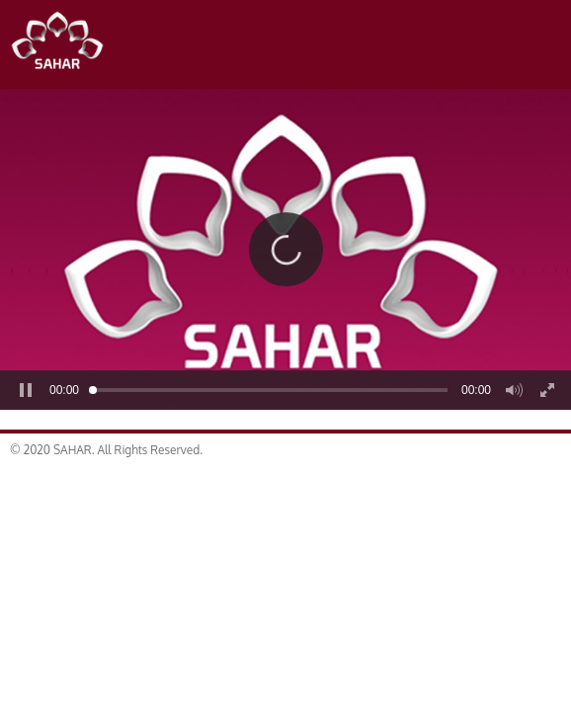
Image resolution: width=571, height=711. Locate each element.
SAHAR (64, 44)
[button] (286, 249)
